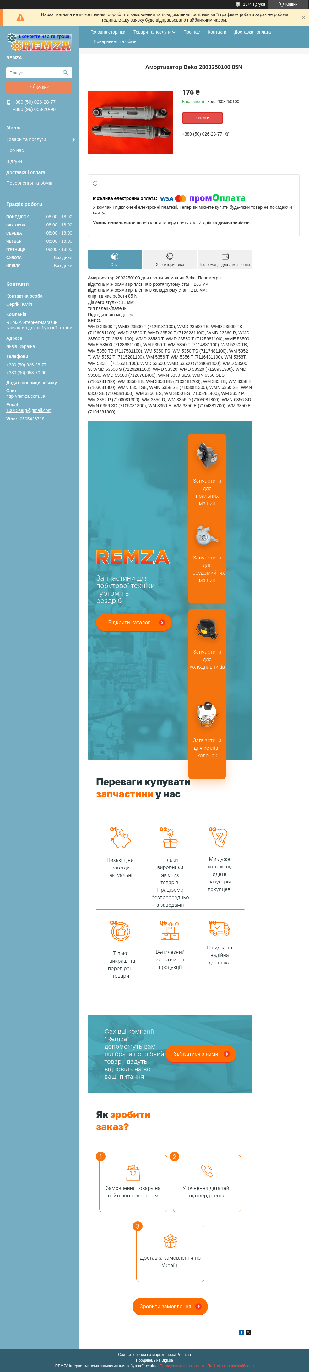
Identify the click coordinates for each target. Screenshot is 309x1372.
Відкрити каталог (129, 622)
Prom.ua (184, 1355)
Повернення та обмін (29, 183)
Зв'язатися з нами (196, 1054)
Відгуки (14, 161)
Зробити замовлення (165, 1306)
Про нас (15, 150)
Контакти (217, 32)
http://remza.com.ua (25, 396)
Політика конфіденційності (231, 1366)
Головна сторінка (107, 32)
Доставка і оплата (25, 172)
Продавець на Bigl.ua (154, 1360)
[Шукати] (65, 72)
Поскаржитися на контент (182, 1366)
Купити (202, 118)
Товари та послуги (26, 139)
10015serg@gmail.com (29, 410)
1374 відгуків (254, 4)
